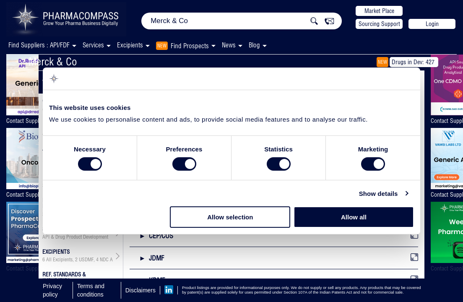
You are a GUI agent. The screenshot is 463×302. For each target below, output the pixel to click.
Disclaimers (140, 290)
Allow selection (230, 217)
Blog (254, 45)
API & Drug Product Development (75, 237)
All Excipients (59, 260)
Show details (378, 193)
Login (432, 24)
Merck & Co (53, 61)
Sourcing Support (379, 24)
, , (77, 260)
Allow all (354, 217)
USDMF (86, 260)
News (229, 45)
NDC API (108, 260)
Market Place (379, 11)
